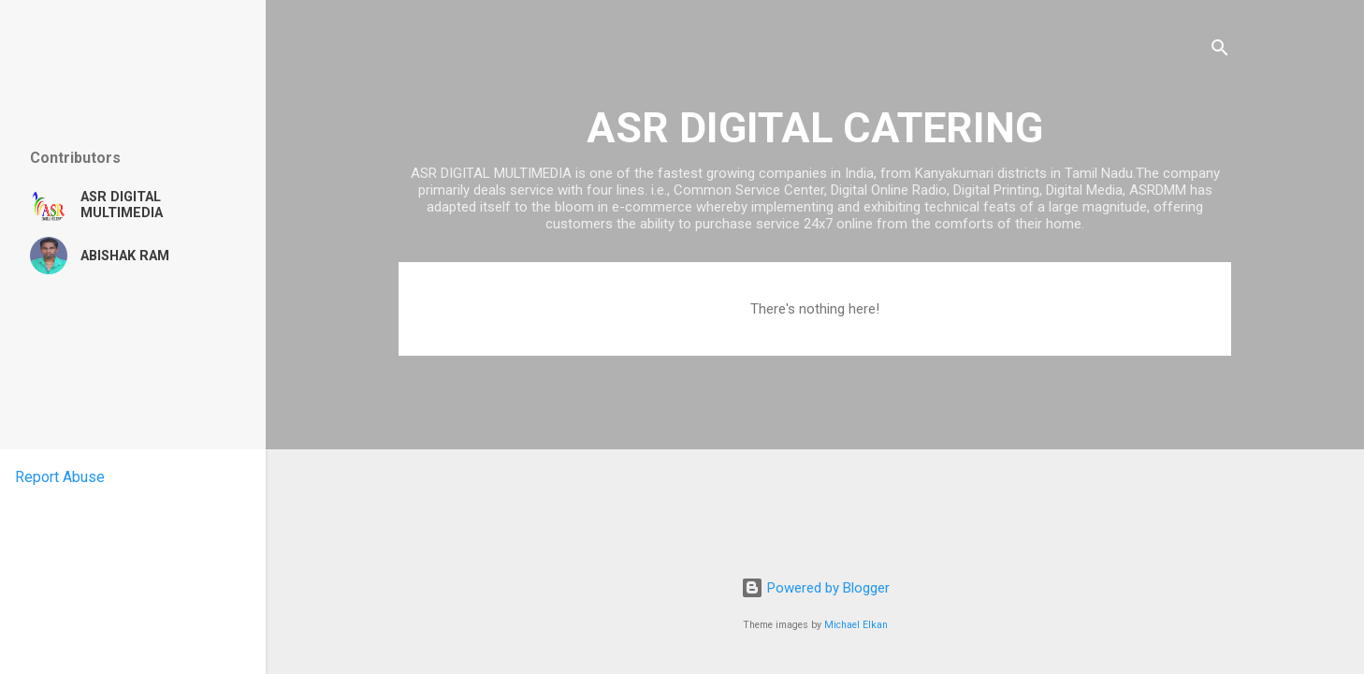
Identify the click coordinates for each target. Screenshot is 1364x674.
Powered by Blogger (815, 587)
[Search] (1220, 51)
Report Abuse (60, 477)
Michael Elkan (856, 625)
